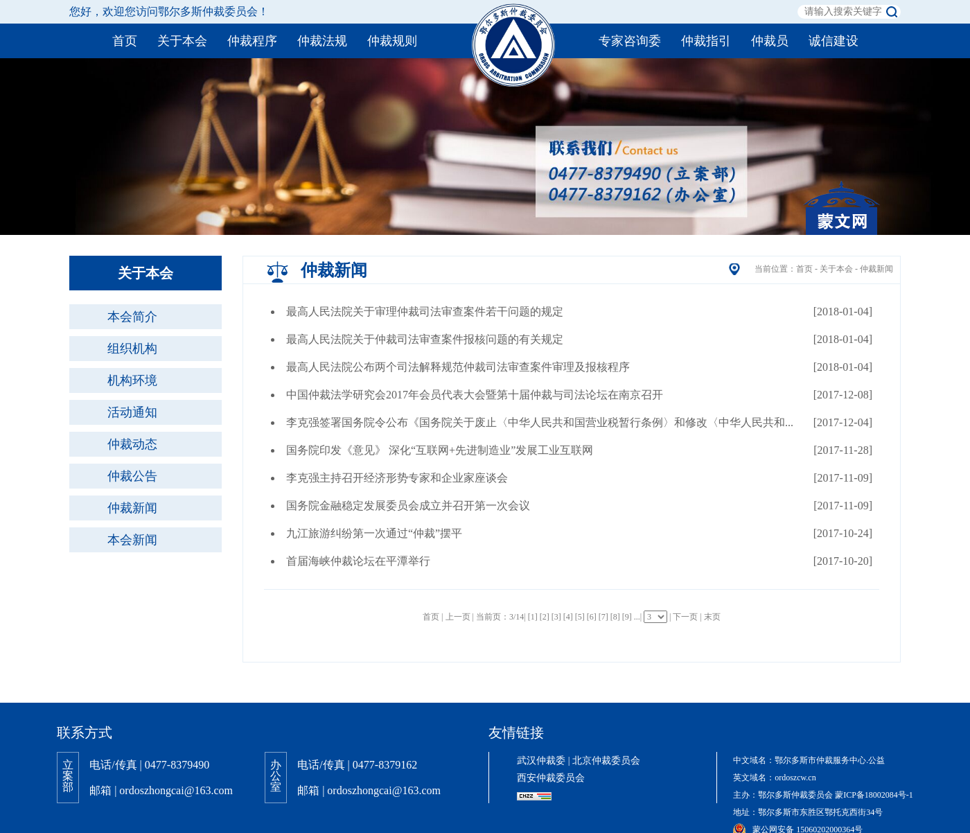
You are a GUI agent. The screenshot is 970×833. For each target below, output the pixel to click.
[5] (580, 617)
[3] (556, 617)
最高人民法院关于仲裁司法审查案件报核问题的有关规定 (424, 339)
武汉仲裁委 (541, 760)
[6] (592, 617)
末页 (712, 617)
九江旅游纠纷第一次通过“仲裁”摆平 (374, 533)
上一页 (458, 617)
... (637, 617)
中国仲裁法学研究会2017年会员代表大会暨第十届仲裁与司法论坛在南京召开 (474, 395)
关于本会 (836, 269)
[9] (627, 617)
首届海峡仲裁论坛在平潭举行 (358, 561)
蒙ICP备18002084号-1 (874, 795)
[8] (615, 617)
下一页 (685, 617)
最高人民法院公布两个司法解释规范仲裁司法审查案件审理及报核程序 (458, 367)
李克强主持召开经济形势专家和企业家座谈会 (397, 478)
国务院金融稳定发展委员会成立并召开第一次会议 (408, 505)
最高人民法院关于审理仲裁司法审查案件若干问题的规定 (424, 311)
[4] (568, 617)
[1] (533, 617)
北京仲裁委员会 (606, 760)
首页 (804, 269)
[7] (603, 617)
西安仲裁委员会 (551, 778)
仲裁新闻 (876, 269)
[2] (544, 617)
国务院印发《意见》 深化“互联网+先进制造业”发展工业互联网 (439, 450)
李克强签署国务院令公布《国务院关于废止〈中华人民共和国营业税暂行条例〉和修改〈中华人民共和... (539, 422)
